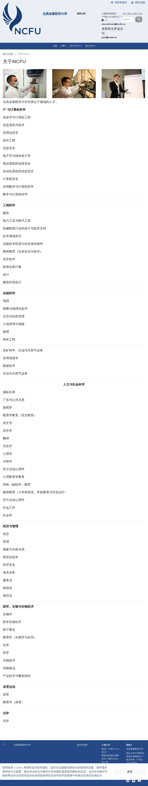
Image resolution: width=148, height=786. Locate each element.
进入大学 (89, 45)
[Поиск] (127, 20)
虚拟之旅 (81, 13)
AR (135, 13)
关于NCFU (75, 45)
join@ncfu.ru (109, 37)
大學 (63, 45)
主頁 (55, 45)
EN (130, 13)
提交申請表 (82, 744)
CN (140, 13)
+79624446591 (109, 16)
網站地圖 (138, 2)
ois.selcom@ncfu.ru (113, 24)
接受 (130, 771)
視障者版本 (119, 2)
